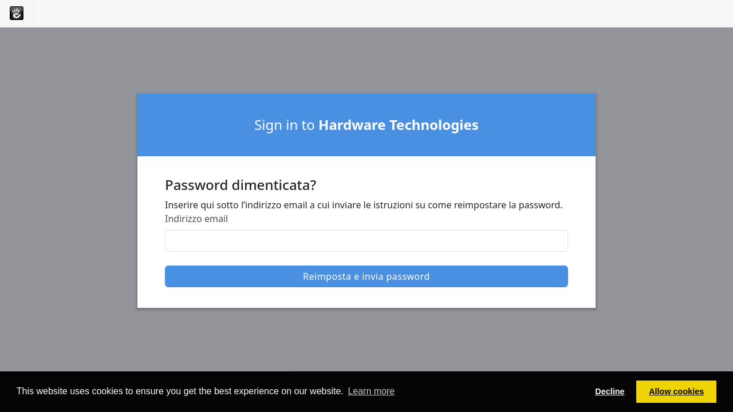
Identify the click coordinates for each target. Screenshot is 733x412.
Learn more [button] (371, 391)
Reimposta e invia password (366, 276)
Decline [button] (609, 391)
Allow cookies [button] (676, 391)
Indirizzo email (196, 218)
